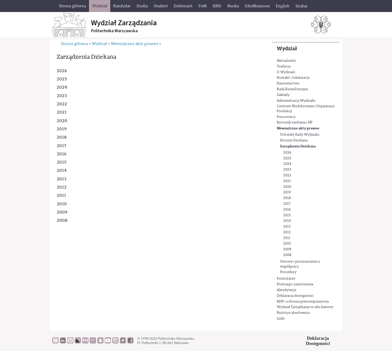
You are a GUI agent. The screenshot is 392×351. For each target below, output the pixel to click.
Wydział (287, 48)
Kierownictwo (288, 83)
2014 (287, 221)
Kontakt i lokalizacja (293, 77)
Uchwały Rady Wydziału (299, 134)
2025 (287, 158)
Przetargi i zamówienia (295, 284)
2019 (287, 192)
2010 (287, 243)
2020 (287, 187)
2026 (287, 152)
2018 (287, 198)
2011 (286, 238)
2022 (287, 175)
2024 (287, 164)
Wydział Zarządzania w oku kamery (305, 307)
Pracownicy (286, 117)
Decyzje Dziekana (294, 140)
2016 (287, 209)
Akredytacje (286, 290)
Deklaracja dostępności (295, 296)
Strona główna (74, 43)
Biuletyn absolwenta (293, 313)
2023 (287, 169)
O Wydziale (286, 72)
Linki (280, 318)
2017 (286, 204)
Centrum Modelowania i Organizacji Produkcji (305, 108)
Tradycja (283, 66)
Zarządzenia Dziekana (298, 146)
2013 (286, 226)
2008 (287, 255)
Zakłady (283, 95)
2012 (287, 232)
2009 (287, 249)
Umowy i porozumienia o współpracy (300, 264)
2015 (287, 215)
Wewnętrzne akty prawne (298, 128)
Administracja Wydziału (296, 100)
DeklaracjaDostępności (318, 341)
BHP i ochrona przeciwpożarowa (303, 301)
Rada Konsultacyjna (292, 89)
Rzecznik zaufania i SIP (294, 122)
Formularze (286, 278)
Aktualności (286, 60)
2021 (287, 181)
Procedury (288, 272)
